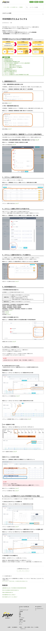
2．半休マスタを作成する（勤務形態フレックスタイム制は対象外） (16, 63)
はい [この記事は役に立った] (20, 570)
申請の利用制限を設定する (7, 592)
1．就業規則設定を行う (8, 58)
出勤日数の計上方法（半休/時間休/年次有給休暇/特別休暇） (14, 588)
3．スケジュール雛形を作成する (9, 64)
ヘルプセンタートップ (23, 610)
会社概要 (9, 627)
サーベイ (21, 622)
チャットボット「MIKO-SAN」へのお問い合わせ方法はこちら (14, 581)
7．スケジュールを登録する (8, 73)
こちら (9, 103)
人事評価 (21, 619)
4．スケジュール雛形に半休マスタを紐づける (12, 66)
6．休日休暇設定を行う (8, 68)
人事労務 (21, 611)
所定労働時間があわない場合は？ (9, 594)
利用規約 (20, 627)
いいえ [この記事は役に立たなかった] (27, 570)
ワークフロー (21, 617)
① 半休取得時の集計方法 (8, 60)
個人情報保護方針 (14, 627)
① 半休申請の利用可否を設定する (10, 70)
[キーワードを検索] (35, 7)
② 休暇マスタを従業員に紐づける (10, 71)
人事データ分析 (22, 621)
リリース (31, 2)
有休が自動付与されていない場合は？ (10, 597)
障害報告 (41, 2)
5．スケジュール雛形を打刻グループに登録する (12, 67)
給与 (20, 616)
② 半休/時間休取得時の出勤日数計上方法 (11, 61)
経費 (20, 614)
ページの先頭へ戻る (6, 576)
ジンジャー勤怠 (6, 7)
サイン (20, 624)
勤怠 (20, 613)
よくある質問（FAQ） (14, 7)
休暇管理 (21, 7)
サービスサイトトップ (39, 609)
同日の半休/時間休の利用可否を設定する (10, 590)
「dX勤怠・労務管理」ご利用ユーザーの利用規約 (31, 627)
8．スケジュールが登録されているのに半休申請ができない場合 (16, 74)
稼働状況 (36, 2)
